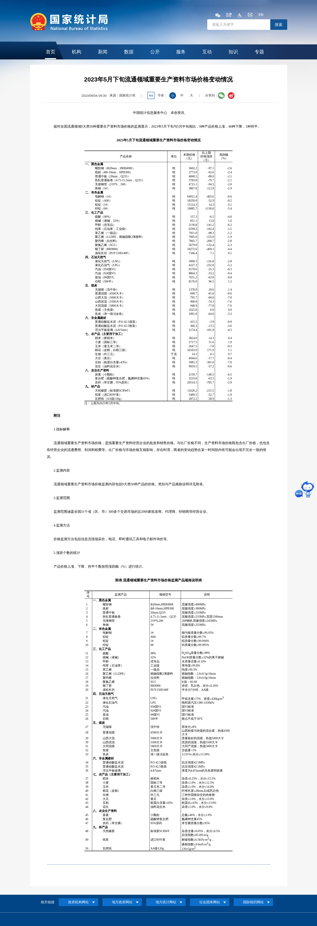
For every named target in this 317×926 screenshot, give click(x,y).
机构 (76, 51)
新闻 (102, 51)
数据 (129, 51)
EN (260, 15)
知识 (233, 51)
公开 (155, 51)
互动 (207, 51)
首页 (50, 51)
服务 (181, 51)
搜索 (278, 25)
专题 (259, 51)
